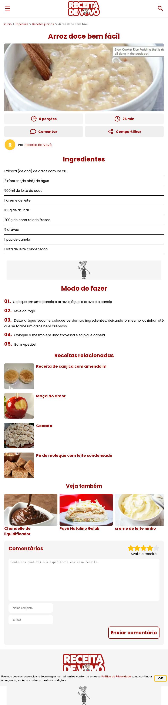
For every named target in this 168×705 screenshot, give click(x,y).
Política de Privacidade (116, 676)
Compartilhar (124, 132)
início (7, 24)
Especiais (22, 24)
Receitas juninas (43, 24)
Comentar (43, 132)
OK (160, 678)
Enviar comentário (134, 632)
